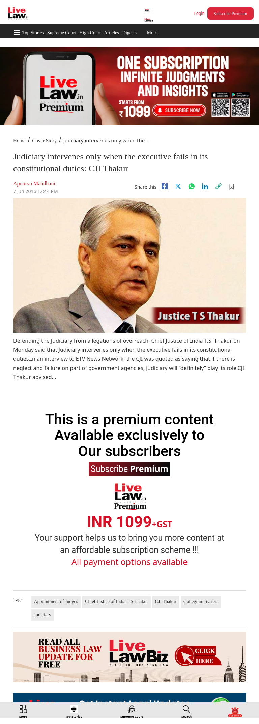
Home (19, 140)
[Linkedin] (205, 186)
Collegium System (201, 601)
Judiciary (42, 614)
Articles (111, 32)
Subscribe (129, 468)
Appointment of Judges (56, 601)
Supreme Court (61, 32)
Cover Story (44, 140)
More (152, 32)
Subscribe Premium (230, 13)
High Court (89, 32)
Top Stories (33, 32)
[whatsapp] (192, 186)
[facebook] (165, 186)
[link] (218, 186)
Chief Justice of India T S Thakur (116, 601)
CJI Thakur (165, 601)
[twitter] (178, 186)
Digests (129, 32)
